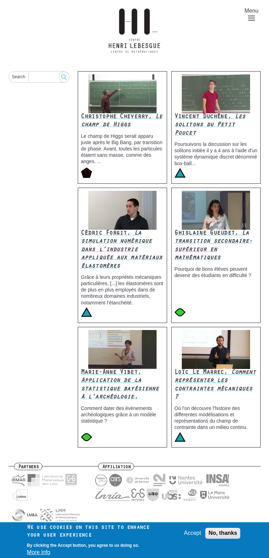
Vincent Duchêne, (209, 125)
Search (18, 76)
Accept (192, 535)
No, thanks (222, 535)
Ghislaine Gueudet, (213, 245)
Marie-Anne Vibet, (120, 385)
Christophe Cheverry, (121, 121)
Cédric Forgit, (121, 250)
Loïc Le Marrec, (215, 385)
